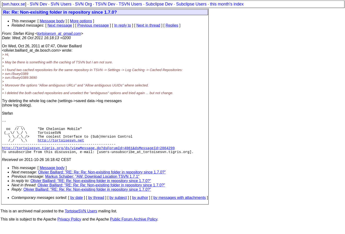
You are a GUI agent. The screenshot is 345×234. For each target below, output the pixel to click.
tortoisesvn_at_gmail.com (59, 33)
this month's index (227, 4)
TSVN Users (130, 4)
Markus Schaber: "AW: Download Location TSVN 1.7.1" (92, 185)
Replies (172, 25)
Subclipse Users (191, 4)
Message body (52, 21)
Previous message (93, 25)
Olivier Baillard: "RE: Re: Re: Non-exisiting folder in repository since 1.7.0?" (102, 181)
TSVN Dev (105, 4)
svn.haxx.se (14, 4)
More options (81, 21)
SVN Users (61, 4)
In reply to (122, 25)
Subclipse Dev (159, 4)
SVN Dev (38, 4)
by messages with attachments (179, 206)
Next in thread (148, 25)
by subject (118, 206)
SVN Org (83, 4)
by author (140, 206)
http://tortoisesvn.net (61, 145)
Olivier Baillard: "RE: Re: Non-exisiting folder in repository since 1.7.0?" (90, 189)
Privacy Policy (69, 228)
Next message (59, 25)
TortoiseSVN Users (81, 220)
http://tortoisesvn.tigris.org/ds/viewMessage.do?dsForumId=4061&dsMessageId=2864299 (88, 155)
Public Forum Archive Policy (133, 228)
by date (76, 206)
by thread (96, 206)
